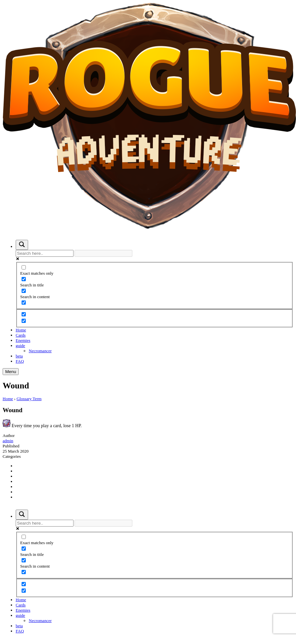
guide (20, 345)
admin (8, 440)
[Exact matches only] (24, 267)
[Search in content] (24, 291)
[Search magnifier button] (22, 245)
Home (21, 329)
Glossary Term (29, 398)
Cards (20, 335)
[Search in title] (24, 279)
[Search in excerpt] (24, 302)
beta (19, 356)
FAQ (20, 361)
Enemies (23, 340)
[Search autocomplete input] (103, 253)
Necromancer (40, 350)
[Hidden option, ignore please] (24, 314)
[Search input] (45, 253)
